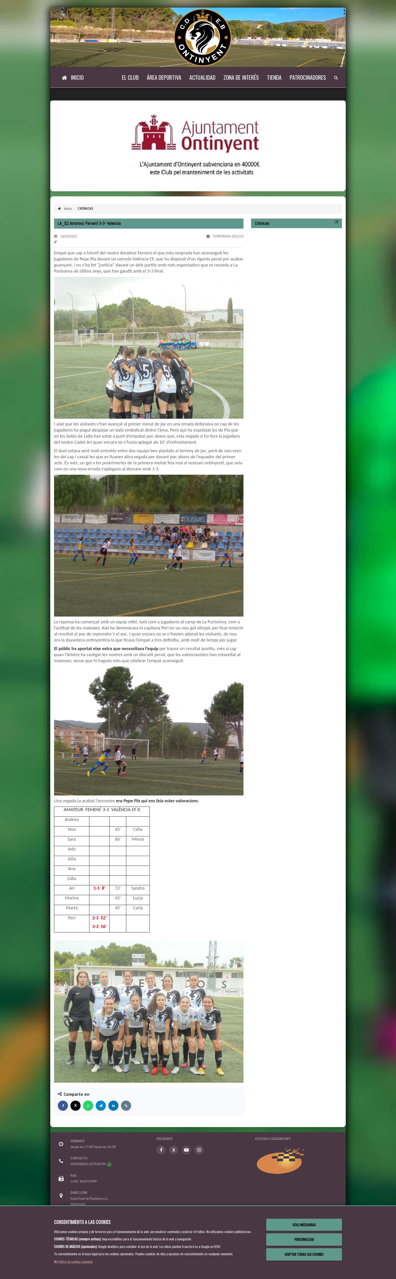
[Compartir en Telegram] (101, 1106)
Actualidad (202, 77)
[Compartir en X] (75, 1106)
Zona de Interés (241, 77)
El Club (130, 77)
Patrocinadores (308, 77)
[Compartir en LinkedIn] (113, 1106)
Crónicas (85, 208)
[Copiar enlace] (126, 1106)
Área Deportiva (164, 77)
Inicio (65, 208)
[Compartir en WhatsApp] (88, 1106)
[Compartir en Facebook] (63, 1106)
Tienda (274, 77)
